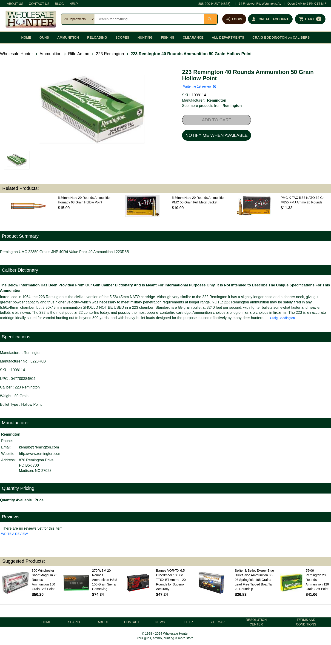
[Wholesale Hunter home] (31, 19)
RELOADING (97, 37)
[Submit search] (210, 19)
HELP (73, 4)
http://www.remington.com (40, 454)
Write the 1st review (199, 86)
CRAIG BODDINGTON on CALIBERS (281, 37)
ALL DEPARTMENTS (228, 37)
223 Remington (110, 53)
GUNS (44, 37)
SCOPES (122, 37)
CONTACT (132, 622)
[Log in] (234, 19)
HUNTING (145, 37)
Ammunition (50, 53)
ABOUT (103, 622)
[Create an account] (270, 19)
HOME (26, 37)
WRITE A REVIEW (14, 534)
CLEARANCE (193, 37)
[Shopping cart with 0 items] (310, 19)
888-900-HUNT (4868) (214, 4)
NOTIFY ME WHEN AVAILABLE (216, 135)
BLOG (59, 4)
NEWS (160, 622)
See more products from (212, 106)
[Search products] (149, 19)
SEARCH (74, 622)
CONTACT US (39, 4)
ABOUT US (15, 4)
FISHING (167, 37)
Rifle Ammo (78, 53)
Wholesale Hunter (16, 53)
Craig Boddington (282, 318)
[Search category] (77, 19)
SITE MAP (217, 622)
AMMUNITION (68, 37)
